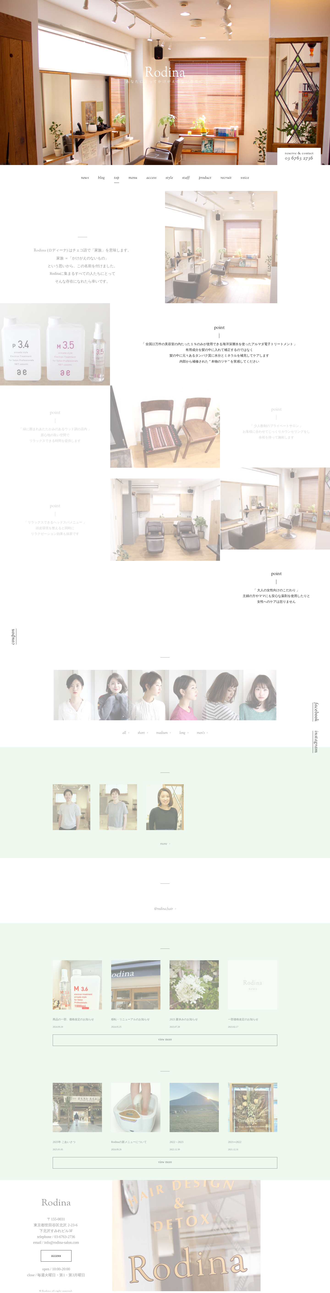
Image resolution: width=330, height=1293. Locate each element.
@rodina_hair (163, 909)
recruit (226, 178)
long (182, 733)
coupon (13, 637)
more (163, 844)
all (124, 733)
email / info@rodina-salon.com (56, 1242)
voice (245, 178)
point (219, 328)
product (205, 178)
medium (162, 733)
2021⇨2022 (234, 1142)
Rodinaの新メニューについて (129, 1142)
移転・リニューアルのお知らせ (130, 1019)
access (151, 178)
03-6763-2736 (64, 1237)
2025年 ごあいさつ (64, 1142)
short (141, 733)
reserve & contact (299, 153)
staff (186, 178)
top (116, 178)
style (169, 178)
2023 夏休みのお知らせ (184, 1019)
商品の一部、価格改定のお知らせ (73, 1019)
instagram (315, 742)
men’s (201, 733)
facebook (315, 712)
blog (101, 178)
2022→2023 (176, 1142)
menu (133, 178)
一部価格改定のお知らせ (243, 1019)
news (85, 178)
